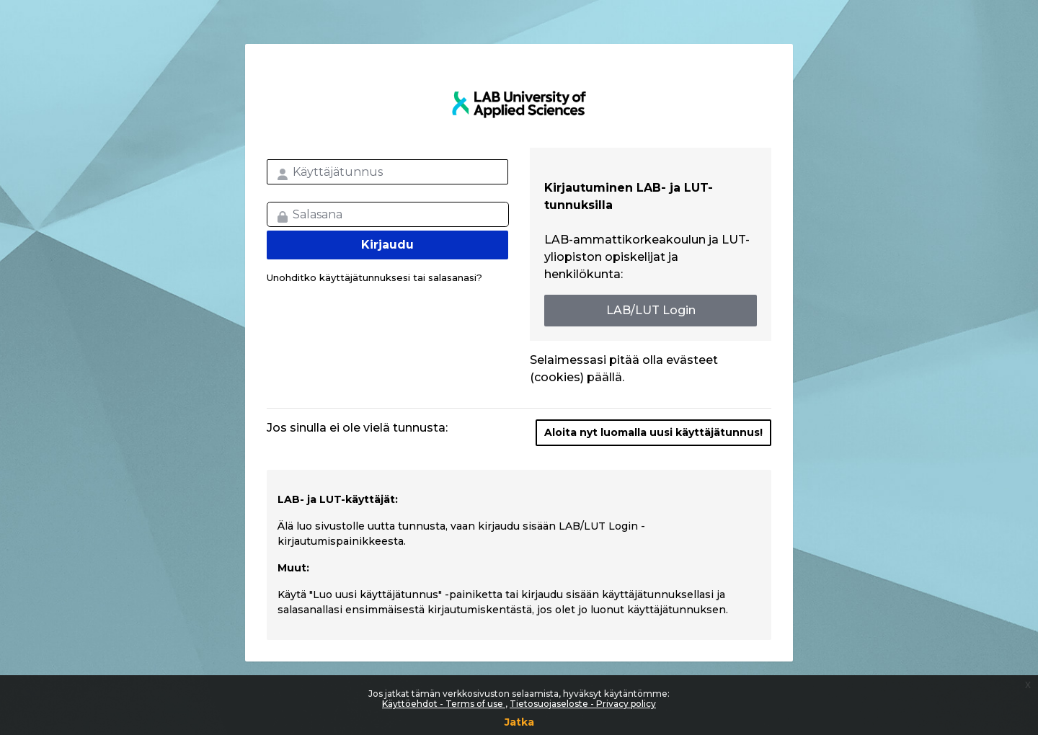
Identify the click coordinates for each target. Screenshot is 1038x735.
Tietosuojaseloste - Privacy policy (583, 703)
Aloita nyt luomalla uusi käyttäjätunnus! (653, 432)
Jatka (519, 722)
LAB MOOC (519, 104)
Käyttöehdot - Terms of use (443, 703)
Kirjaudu (387, 244)
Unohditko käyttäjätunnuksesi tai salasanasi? (374, 277)
